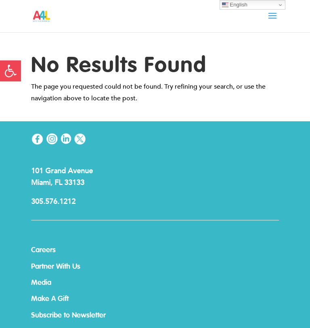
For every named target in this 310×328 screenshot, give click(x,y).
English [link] (234, 5)
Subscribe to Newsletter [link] (68, 315)
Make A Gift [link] (50, 299)
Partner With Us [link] (55, 266)
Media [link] (41, 282)
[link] (10, 70)
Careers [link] (43, 250)
